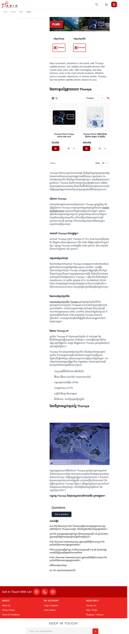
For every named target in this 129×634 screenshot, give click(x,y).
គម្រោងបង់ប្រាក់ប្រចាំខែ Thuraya (64, 302)
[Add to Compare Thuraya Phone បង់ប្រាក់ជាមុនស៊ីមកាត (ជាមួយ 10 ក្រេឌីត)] (105, 148)
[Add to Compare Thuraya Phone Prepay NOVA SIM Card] (74, 148)
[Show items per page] (105, 163)
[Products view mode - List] (56, 98)
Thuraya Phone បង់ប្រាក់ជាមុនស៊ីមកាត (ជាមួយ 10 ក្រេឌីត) (95, 135)
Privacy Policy (8, 610)
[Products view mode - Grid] (52, 98)
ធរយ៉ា (21, 12)
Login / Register (51, 605)
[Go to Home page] (9, 4)
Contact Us (91, 605)
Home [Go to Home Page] (5, 12)
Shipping (90, 615)
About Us (6, 605)
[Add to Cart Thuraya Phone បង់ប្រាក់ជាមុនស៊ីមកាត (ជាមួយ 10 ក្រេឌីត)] (86, 148)
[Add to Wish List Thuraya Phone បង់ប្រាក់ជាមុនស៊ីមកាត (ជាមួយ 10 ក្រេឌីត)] (99, 148)
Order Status (50, 610)
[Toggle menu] (121, 4)
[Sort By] (95, 98)
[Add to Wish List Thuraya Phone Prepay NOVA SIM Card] (68, 148)
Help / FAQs (91, 610)
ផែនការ (13, 12)
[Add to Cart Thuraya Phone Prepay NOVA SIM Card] (55, 148)
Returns (100, 615)
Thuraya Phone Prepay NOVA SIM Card (64, 135)
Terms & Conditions (11, 615)
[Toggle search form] (96, 4)
